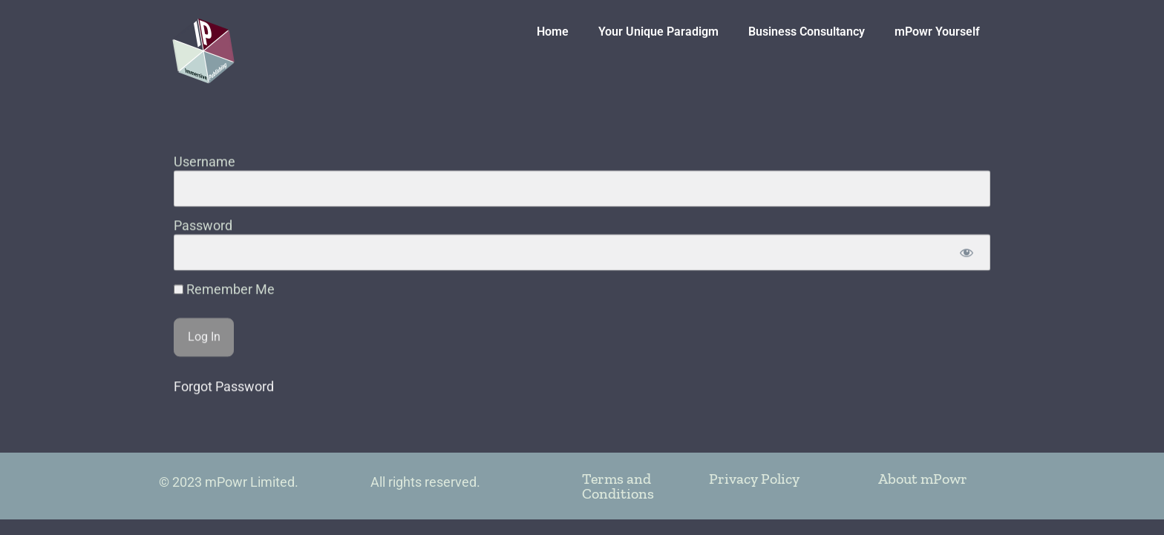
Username (204, 178)
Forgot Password (224, 403)
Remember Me (224, 306)
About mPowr (922, 479)
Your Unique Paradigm (658, 31)
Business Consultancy (806, 31)
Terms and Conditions (618, 486)
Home (553, 31)
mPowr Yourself (937, 31)
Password (203, 242)
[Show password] (966, 269)
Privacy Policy (754, 479)
